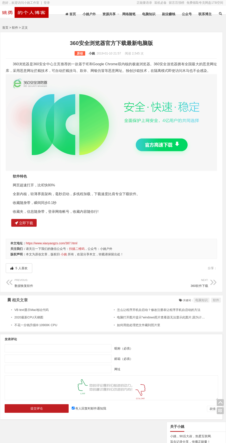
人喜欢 (19, 248)
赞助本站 (85, 424)
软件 (15, 27)
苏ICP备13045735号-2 (85, 432)
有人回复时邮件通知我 (73, 388)
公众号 (187, 14)
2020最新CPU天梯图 (28, 297)
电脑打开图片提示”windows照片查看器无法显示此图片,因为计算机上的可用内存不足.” (148, 297)
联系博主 (205, 14)
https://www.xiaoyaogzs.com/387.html (51, 223)
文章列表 (85, 418)
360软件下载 (116, 262)
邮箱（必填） (94, 338)
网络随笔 (129, 14)
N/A (169, 246)
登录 (47, 2)
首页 (5, 27)
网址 (88, 349)
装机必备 (160, 2)
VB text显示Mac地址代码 (31, 290)
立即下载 (24, 203)
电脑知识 (148, 14)
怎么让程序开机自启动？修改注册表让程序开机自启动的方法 (130, 290)
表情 (154, 389)
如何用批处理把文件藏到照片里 (110, 305)
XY (63, 432)
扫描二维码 (77, 228)
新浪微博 (117, 418)
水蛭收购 (53, 418)
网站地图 (20, 424)
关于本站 (20, 418)
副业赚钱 (168, 14)
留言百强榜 (176, 2)
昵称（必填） (94, 328)
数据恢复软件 (48, 262)
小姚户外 (89, 14)
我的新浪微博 (206, 429)
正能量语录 (144, 2)
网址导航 (206, 417)
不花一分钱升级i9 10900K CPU (35, 305)
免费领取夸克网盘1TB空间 (204, 2)
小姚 (63, 53)
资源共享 (109, 14)
